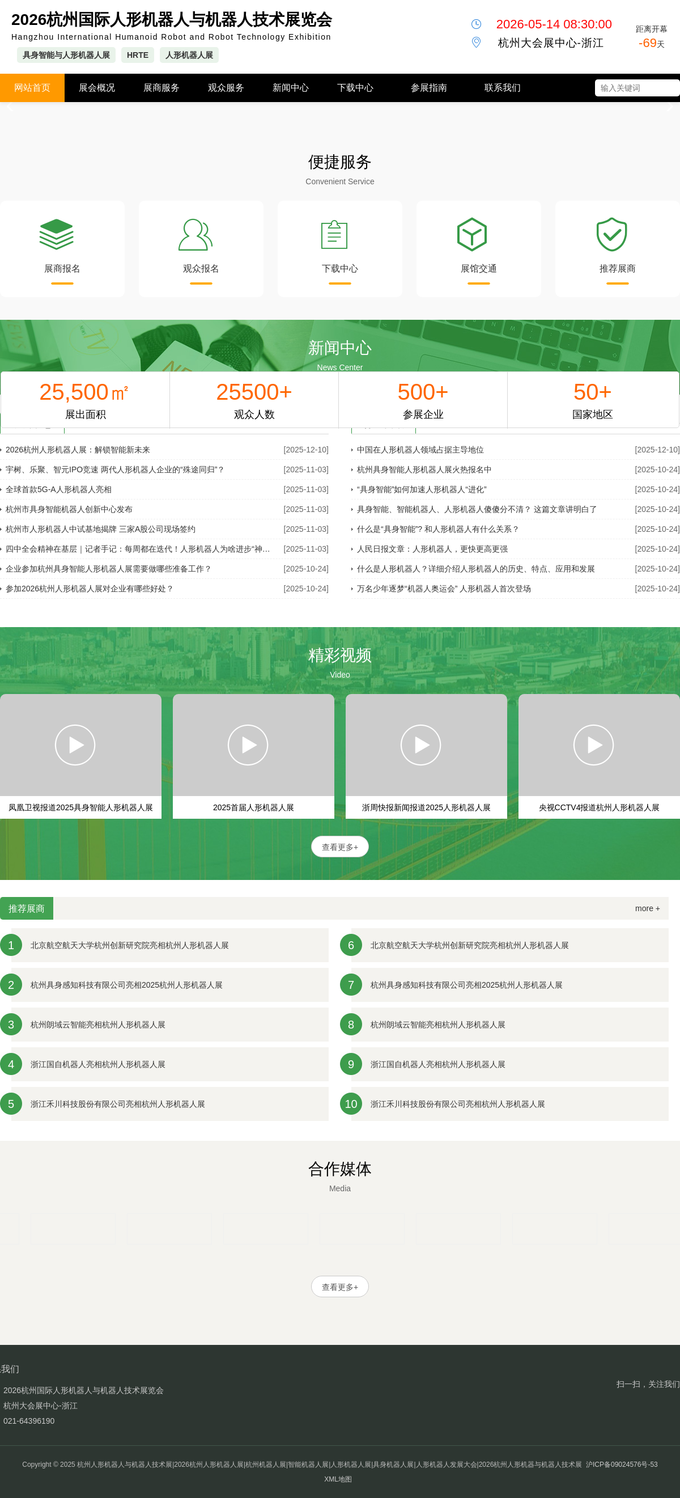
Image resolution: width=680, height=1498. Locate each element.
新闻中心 (291, 87)
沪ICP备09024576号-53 (622, 1465)
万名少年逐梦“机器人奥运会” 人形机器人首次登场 (444, 588)
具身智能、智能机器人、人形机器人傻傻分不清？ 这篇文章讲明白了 (477, 509)
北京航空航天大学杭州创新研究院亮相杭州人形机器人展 (130, 945)
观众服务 (226, 87)
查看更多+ (340, 847)
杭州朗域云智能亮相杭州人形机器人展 (98, 1024)
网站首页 (32, 87)
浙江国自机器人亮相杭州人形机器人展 (98, 1064)
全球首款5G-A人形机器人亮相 (59, 489)
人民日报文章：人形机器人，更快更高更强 (432, 548)
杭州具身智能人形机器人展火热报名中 (424, 469)
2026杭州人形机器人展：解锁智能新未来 (78, 449)
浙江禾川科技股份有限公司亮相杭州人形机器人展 (118, 1103)
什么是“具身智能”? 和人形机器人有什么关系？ (438, 529)
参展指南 (429, 87)
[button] (666, 106)
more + (647, 908)
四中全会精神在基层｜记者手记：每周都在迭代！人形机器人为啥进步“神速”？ (142, 548)
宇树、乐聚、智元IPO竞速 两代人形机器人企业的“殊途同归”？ (115, 469)
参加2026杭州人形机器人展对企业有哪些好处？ (90, 588)
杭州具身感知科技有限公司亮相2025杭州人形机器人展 (127, 984)
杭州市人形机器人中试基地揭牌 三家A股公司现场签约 (101, 529)
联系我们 (502, 87)
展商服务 (161, 87)
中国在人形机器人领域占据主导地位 (420, 449)
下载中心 (355, 87)
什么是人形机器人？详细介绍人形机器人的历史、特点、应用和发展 (476, 568)
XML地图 (338, 1479)
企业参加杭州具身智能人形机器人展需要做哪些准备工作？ (109, 568)
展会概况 (97, 87)
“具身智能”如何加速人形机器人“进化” (422, 489)
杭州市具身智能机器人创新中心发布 (69, 509)
